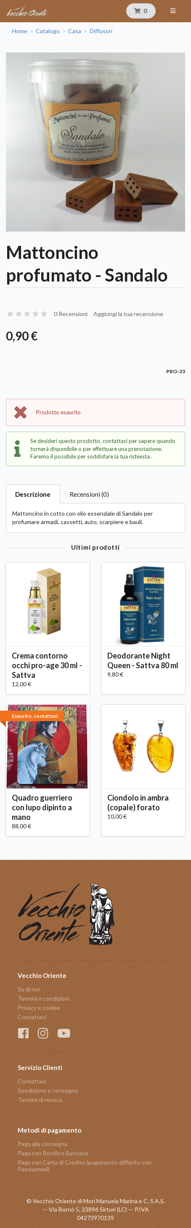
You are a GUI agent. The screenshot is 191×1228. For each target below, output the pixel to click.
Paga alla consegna (42, 1144)
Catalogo (48, 31)
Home (19, 31)
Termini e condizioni (43, 998)
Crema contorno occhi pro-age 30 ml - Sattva (47, 665)
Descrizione (32, 494)
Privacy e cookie (39, 1007)
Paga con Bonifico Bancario (53, 1153)
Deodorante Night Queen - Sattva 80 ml (142, 660)
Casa (74, 31)
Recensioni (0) (89, 494)
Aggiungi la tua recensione (128, 313)
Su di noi (29, 989)
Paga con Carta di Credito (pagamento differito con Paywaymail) (84, 1166)
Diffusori (101, 31)
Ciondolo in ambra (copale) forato (138, 802)
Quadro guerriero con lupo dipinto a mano (42, 807)
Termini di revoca (40, 1099)
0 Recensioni (71, 313)
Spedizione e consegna (48, 1090)
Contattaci (32, 1016)
